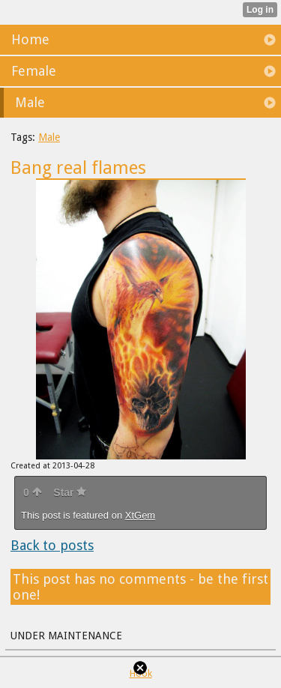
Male (49, 137)
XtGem (140, 515)
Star (69, 492)
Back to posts (52, 545)
